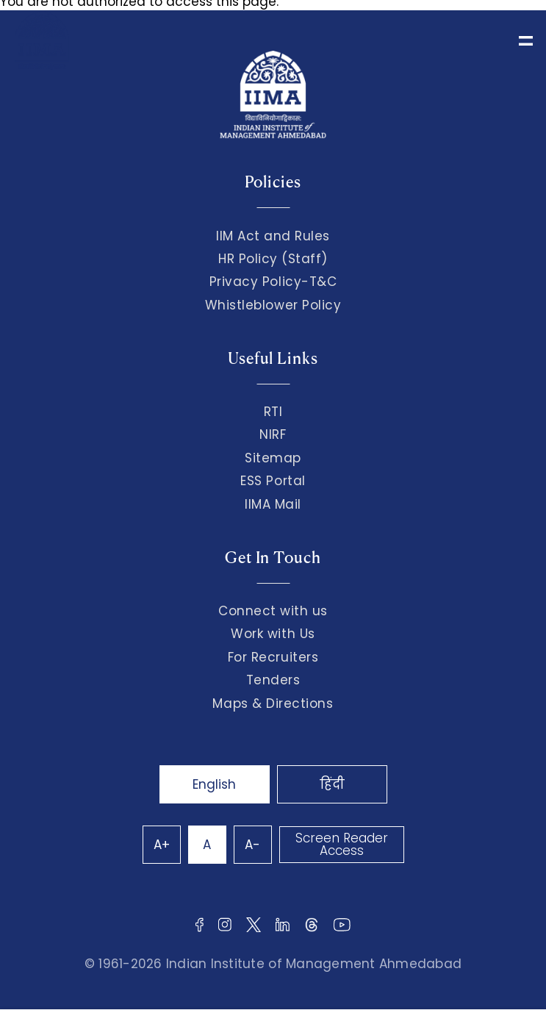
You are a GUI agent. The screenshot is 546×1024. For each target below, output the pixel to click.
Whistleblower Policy (273, 305)
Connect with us (273, 611)
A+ (162, 844)
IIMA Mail (273, 504)
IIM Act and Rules (273, 236)
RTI (273, 411)
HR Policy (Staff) (273, 259)
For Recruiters (273, 657)
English (214, 784)
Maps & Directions (272, 703)
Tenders (273, 680)
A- (252, 844)
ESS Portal (272, 481)
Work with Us (273, 633)
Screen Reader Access (341, 844)
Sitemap (273, 458)
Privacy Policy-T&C (273, 281)
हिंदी (332, 784)
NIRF (272, 434)
